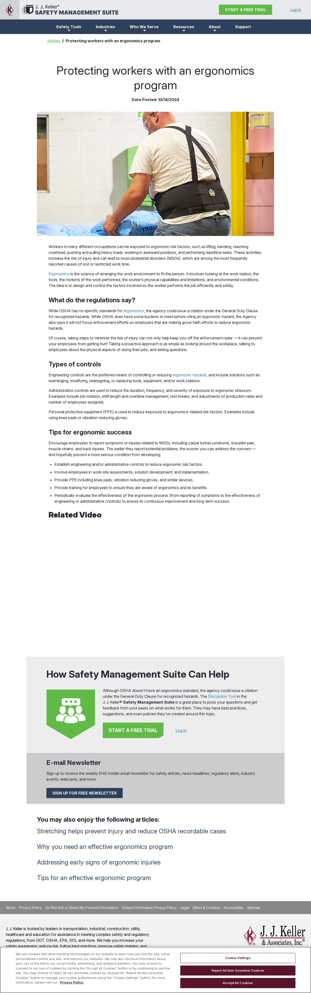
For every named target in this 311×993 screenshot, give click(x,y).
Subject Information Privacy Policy (149, 908)
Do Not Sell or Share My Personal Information (82, 908)
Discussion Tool (222, 696)
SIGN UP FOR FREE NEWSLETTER (84, 793)
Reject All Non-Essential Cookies (238, 970)
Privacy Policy (30, 908)
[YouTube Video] (155, 586)
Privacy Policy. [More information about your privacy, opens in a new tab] (72, 982)
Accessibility (233, 908)
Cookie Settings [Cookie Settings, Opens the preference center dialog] (238, 958)
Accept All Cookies (238, 983)
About (10, 908)
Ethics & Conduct (206, 908)
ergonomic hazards (190, 374)
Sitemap (253, 908)
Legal (184, 908)
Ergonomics (59, 273)
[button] (68, 26)
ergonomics (133, 310)
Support (243, 26)
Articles (53, 40)
